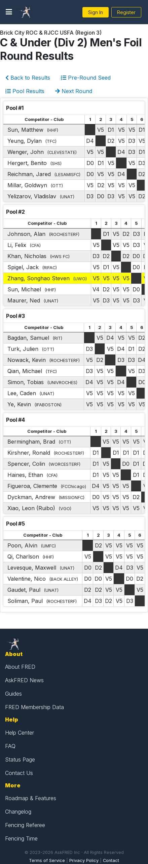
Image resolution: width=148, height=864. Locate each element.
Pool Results (24, 91)
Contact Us (19, 773)
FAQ (10, 746)
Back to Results (27, 77)
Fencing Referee (25, 825)
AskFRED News (24, 680)
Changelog (18, 811)
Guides (13, 693)
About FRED (20, 666)
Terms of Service (47, 860)
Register (126, 12)
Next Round (73, 91)
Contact (111, 860)
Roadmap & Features (30, 798)
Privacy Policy (84, 860)
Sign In (95, 12)
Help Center (19, 732)
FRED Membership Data (34, 707)
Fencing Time (21, 838)
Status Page (20, 759)
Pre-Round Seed (86, 77)
